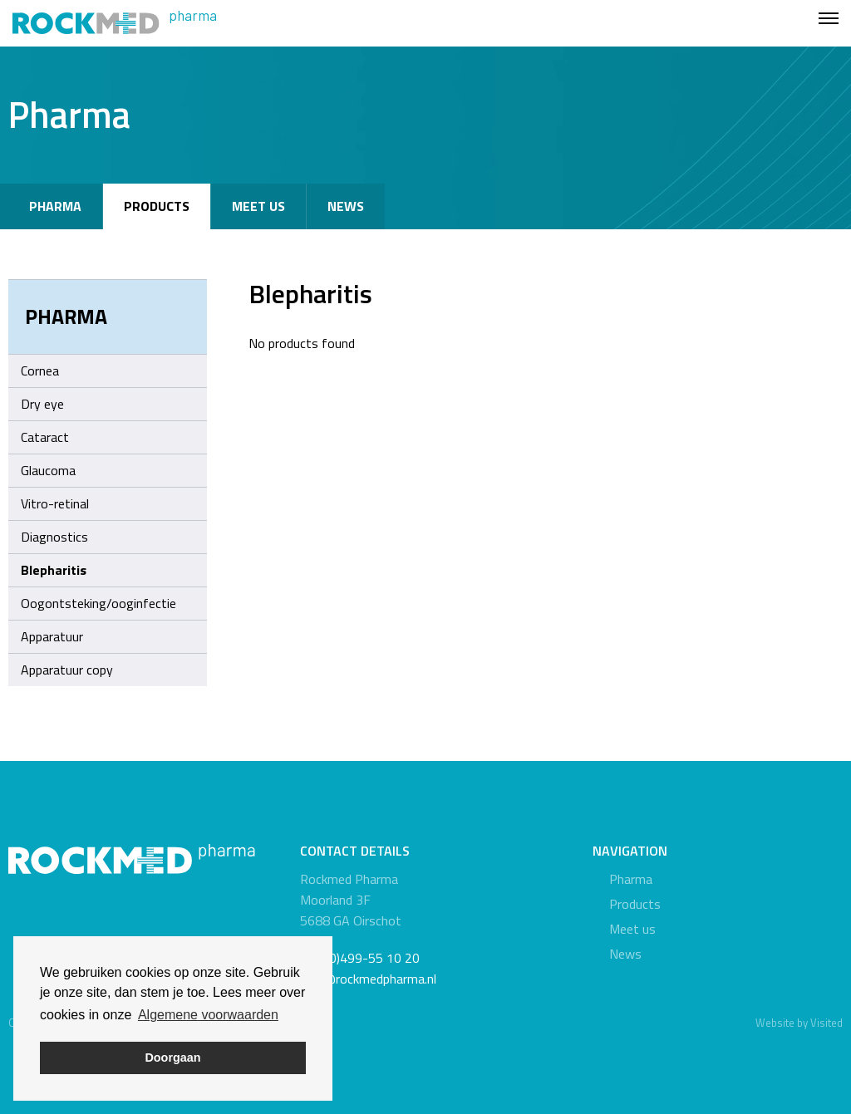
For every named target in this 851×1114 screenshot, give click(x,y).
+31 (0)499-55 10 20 (360, 958)
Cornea (40, 370)
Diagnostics (54, 537)
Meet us (258, 206)
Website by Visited (799, 1022)
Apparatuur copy (67, 670)
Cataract (45, 437)
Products (156, 206)
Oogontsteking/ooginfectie (98, 603)
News (345, 206)
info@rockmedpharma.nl (368, 979)
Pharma (55, 206)
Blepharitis (53, 570)
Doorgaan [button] (172, 1057)
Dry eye (42, 404)
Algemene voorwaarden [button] (208, 1015)
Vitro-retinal (55, 503)
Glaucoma (48, 470)
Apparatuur (52, 636)
